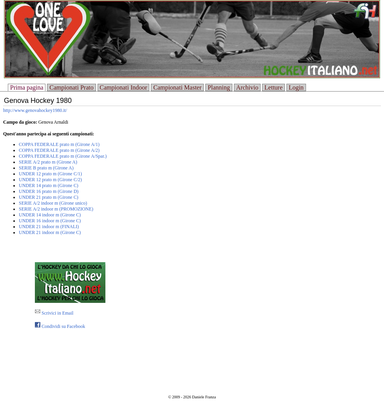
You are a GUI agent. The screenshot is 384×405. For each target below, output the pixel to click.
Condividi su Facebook (60, 326)
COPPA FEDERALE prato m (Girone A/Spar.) (63, 156)
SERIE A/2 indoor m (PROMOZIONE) (56, 209)
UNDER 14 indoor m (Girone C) (50, 215)
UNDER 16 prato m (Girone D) (48, 191)
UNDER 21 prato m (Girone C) (48, 197)
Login (296, 87)
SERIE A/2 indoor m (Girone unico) (53, 203)
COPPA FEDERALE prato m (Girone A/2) (59, 150)
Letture (273, 87)
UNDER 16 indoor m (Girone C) (50, 220)
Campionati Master (177, 87)
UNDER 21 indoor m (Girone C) (50, 232)
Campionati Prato (71, 87)
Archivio (247, 87)
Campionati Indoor (123, 87)
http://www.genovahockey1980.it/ (35, 110)
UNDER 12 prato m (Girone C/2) (50, 179)
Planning (219, 87)
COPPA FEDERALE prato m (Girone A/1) (59, 144)
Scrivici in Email (54, 313)
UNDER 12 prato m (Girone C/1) (50, 173)
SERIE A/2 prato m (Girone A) (48, 162)
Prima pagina (26, 87)
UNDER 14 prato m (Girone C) (48, 185)
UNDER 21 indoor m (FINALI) (49, 226)
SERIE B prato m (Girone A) (46, 168)
